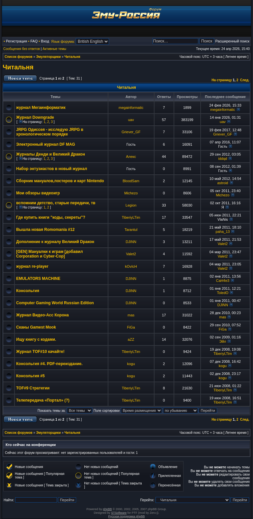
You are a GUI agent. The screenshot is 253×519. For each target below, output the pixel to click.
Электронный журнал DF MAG (45, 144)
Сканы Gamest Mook (36, 327)
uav (131, 120)
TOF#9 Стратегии (32, 388)
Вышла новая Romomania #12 (45, 229)
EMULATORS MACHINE (38, 278)
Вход (45, 41)
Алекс (131, 157)
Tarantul (131, 230)
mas (130, 315)
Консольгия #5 (30, 376)
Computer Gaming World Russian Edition (55, 303)
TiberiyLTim (131, 217)
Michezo (131, 193)
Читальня (72, 57)
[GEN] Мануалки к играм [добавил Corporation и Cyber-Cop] (49, 254)
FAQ (34, 41)
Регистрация (16, 41)
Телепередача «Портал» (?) (43, 400)
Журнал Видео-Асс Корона (42, 315)
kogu (131, 364)
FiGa (131, 327)
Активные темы (54, 49)
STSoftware (118, 512)
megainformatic (131, 108)
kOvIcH (131, 266)
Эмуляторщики (48, 57)
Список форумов (19, 57)
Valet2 (223, 244)
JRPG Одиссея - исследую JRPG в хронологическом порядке (49, 131)
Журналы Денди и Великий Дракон (50, 154)
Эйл (222, 341)
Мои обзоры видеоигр (38, 193)
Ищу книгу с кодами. (36, 339)
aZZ (131, 339)
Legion (131, 205)
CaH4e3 (222, 281)
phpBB (107, 509)
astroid (222, 183)
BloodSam (131, 181)
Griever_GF (131, 132)
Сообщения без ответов (21, 49)
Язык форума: (63, 41)
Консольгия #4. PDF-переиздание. (49, 363)
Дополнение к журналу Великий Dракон (55, 241)
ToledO (223, 293)
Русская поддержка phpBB (126, 516)
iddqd (222, 159)
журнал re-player (32, 266)
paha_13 (223, 232)
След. (244, 80)
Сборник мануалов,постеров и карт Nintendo (60, 181)
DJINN (131, 242)
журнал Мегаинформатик (41, 107)
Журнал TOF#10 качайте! (40, 351)
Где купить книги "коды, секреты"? (50, 217)
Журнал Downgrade (35, 117)
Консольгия (27, 290)
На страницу (221, 80)
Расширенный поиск (232, 41)
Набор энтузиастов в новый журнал (51, 168)
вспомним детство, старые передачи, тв (56, 203)
